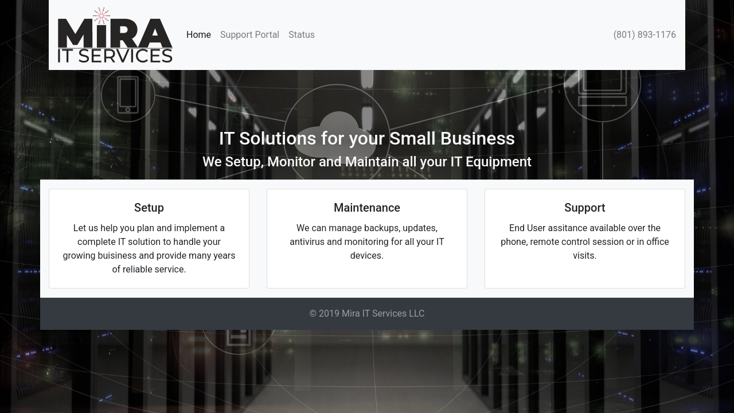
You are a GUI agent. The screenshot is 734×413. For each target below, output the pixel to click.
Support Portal (249, 34)
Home (201, 34)
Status (301, 34)
